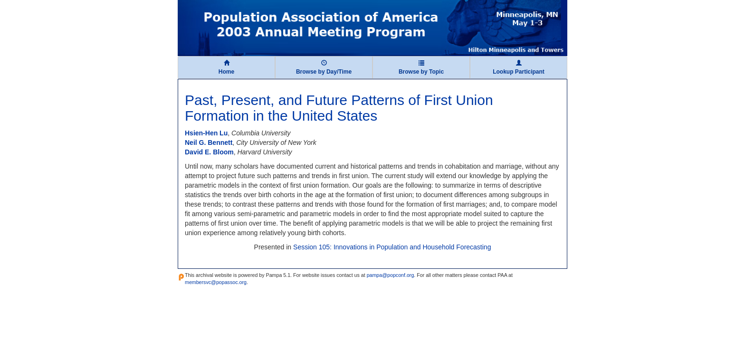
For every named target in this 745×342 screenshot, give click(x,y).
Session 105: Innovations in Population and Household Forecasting (392, 247)
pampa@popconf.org (390, 275)
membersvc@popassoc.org (216, 282)
